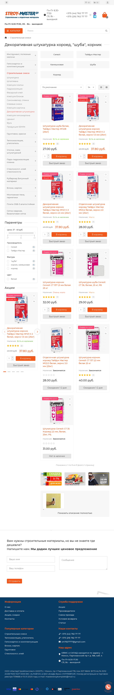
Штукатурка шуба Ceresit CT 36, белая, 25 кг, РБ (92, 283)
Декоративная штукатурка (21, 111)
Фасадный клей (15, 92)
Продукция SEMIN (16, 127)
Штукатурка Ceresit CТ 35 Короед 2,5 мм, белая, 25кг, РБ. (56, 431)
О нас (7, 607)
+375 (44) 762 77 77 (71, 634)
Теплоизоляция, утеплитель (22, 141)
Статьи (62, 623)
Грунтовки (10, 649)
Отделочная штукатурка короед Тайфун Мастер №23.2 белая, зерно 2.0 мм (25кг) (92, 208)
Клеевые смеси (14, 104)
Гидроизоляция (14, 89)
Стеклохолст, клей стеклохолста (22, 170)
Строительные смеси (20, 38)
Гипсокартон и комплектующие (22, 65)
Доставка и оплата (14, 611)
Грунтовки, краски (22, 134)
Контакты (10, 619)
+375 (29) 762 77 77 (70, 638)
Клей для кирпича (16, 108)
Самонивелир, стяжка (18, 100)
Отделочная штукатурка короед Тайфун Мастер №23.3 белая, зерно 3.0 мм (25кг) (56, 362)
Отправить (14, 581)
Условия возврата (68, 619)
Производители (67, 611)
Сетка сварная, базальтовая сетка (16, 212)
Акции (62, 607)
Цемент (11, 119)
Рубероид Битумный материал (22, 179)
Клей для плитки (15, 85)
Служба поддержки (71, 601)
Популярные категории (19, 628)
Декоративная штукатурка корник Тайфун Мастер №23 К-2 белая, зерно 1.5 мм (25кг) (20, 332)
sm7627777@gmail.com (73, 642)
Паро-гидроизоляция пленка (22, 160)
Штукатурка (13, 77)
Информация (13, 601)
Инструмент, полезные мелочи (22, 55)
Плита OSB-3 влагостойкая (21, 204)
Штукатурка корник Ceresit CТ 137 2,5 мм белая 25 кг (89, 360)
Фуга (9, 123)
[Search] (67, 30)
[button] (4, 371)
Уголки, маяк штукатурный (22, 151)
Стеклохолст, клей (14, 653)
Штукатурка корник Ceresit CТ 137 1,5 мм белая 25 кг (57, 285)
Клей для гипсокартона (18, 115)
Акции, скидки (12, 615)
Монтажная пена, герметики (22, 196)
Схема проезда (66, 615)
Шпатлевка (12, 81)
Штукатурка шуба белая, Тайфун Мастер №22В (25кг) (56, 129)
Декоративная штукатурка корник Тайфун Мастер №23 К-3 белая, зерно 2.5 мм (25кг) (57, 208)
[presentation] (4, 331)
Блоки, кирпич (22, 188)
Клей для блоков (15, 96)
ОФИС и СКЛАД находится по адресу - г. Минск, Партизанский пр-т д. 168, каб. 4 (82, 654)
